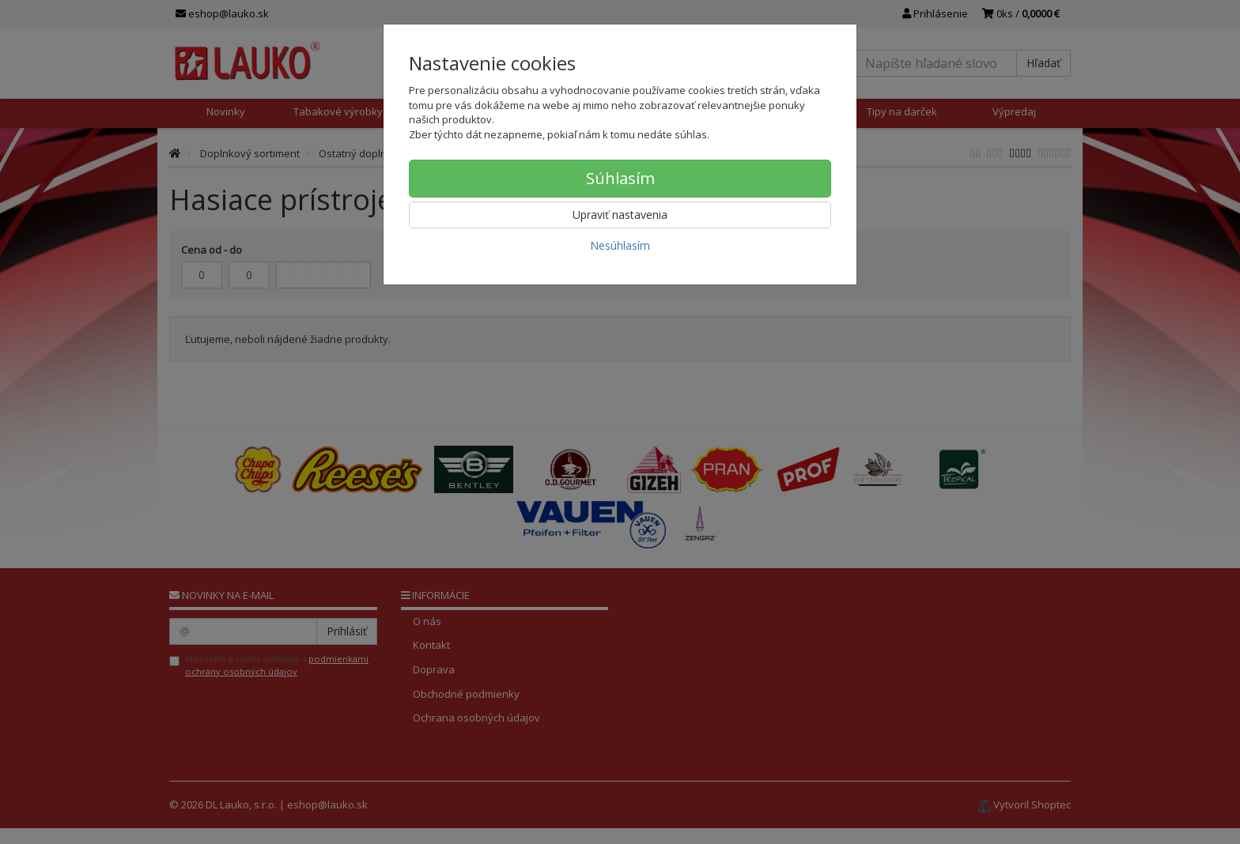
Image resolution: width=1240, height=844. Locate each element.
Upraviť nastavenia (620, 214)
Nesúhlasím (620, 245)
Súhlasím (620, 178)
